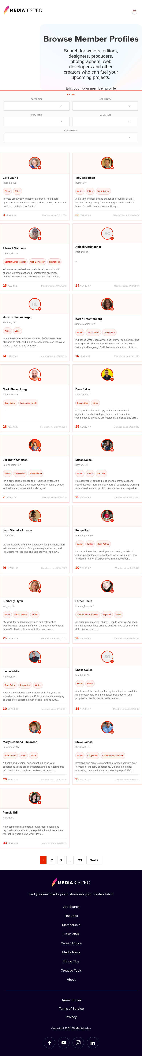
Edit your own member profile (91, 88)
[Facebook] (49, 1042)
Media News (71, 952)
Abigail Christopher (88, 246)
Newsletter (71, 934)
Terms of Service (71, 1008)
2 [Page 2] (52, 860)
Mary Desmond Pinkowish (20, 742)
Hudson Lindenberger (17, 317)
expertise (37, 99)
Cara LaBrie (10, 177)
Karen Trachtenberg (88, 318)
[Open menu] (134, 11)
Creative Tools (71, 970)
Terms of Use (71, 1000)
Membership (71, 925)
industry (36, 115)
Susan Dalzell (84, 459)
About (71, 979)
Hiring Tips (71, 961)
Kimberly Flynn (13, 601)
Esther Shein (83, 601)
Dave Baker (82, 389)
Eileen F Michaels (14, 248)
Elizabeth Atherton (15, 459)
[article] (34, 186)
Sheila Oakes (83, 669)
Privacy (71, 1017)
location (105, 115)
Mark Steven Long (15, 389)
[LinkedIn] (92, 1042)
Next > (94, 860)
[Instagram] (78, 1042)
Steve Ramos (83, 742)
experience (71, 130)
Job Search (71, 907)
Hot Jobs (71, 916)
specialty (105, 99)
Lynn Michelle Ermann (17, 530)
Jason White (11, 671)
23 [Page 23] (80, 860)
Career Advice (71, 943)
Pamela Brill (10, 812)
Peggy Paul (82, 530)
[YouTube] (63, 1042)
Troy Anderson (85, 177)
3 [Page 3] (61, 860)
